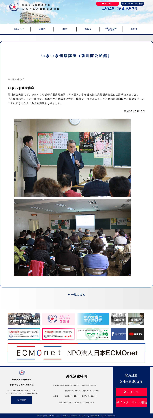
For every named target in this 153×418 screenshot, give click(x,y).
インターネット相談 (132, 3)
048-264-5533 (119, 8)
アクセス (107, 3)
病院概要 (21, 400)
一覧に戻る (76, 294)
